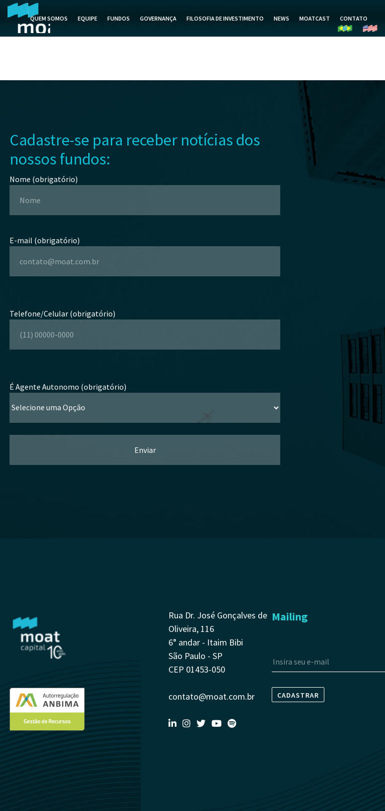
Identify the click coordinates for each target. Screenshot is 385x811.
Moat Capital (29, 30)
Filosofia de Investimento (225, 30)
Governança (158, 30)
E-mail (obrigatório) (145, 250)
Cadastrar (298, 695)
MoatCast (314, 30)
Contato (353, 30)
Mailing (290, 616)
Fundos (118, 30)
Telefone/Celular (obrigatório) (145, 324)
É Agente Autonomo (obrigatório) (145, 397)
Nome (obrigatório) (145, 189)
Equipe (87, 30)
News (281, 30)
